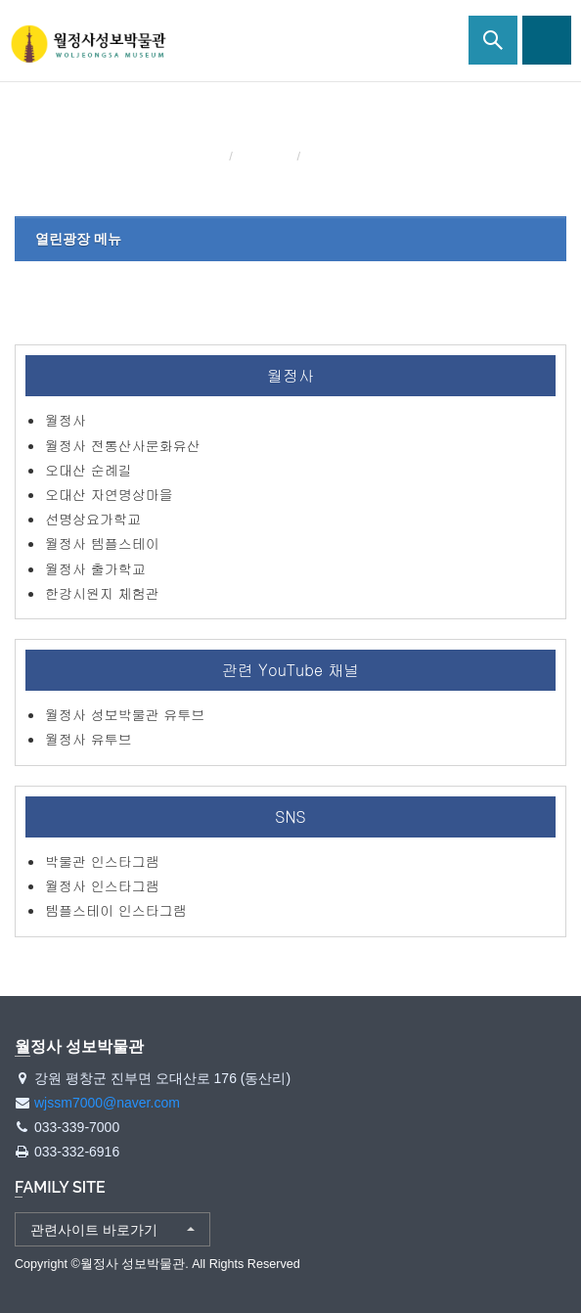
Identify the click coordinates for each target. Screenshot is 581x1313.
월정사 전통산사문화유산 (123, 445)
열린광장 (266, 156)
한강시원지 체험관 (102, 593)
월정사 (65, 420)
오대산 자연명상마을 (109, 494)
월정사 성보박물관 (88, 44)
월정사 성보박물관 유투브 (124, 714)
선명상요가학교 (93, 518)
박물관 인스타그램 (102, 861)
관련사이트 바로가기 (93, 1230)
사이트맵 (546, 40)
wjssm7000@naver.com (107, 1102)
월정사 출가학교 (95, 568)
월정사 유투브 (88, 738)
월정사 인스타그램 (102, 885)
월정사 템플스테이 (102, 543)
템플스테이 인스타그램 (116, 910)
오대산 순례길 (88, 469)
